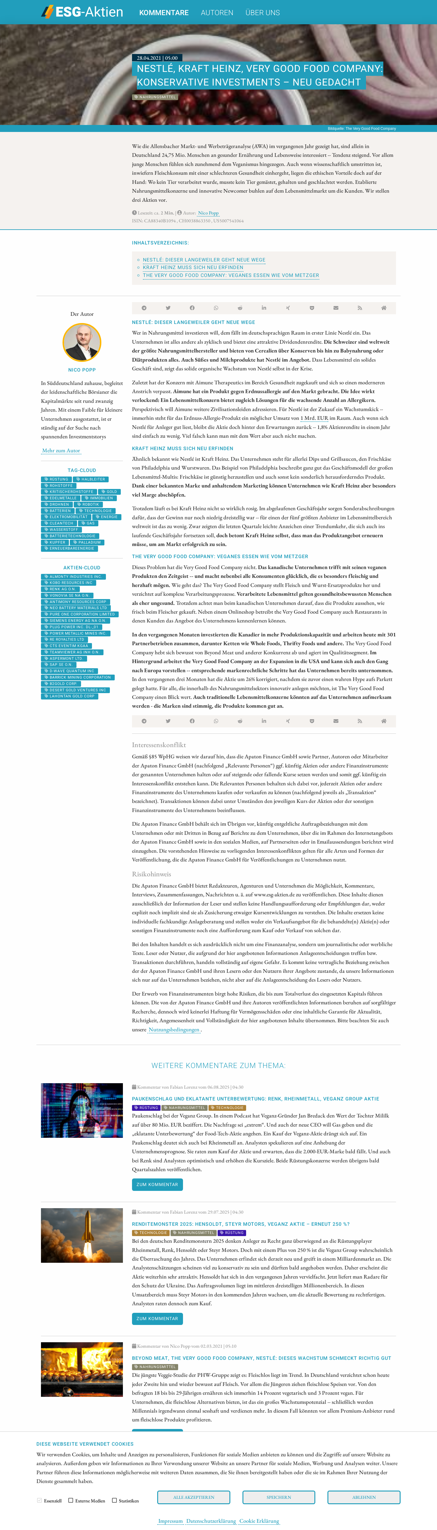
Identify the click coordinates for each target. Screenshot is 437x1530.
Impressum (170, 1520)
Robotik (88, 504)
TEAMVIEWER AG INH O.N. (72, 652)
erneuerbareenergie (69, 548)
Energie (107, 517)
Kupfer (55, 542)
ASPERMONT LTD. (64, 658)
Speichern (279, 1497)
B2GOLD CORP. (61, 683)
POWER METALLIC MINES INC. (76, 633)
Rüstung (56, 479)
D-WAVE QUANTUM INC (69, 671)
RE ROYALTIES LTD (64, 639)
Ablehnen (364, 1497)
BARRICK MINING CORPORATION (78, 677)
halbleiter (90, 479)
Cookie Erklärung (259, 1520)
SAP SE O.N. (59, 664)
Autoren (217, 13)
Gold (109, 491)
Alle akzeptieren (193, 1497)
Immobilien (99, 498)
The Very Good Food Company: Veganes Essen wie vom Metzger (231, 275)
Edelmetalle (61, 498)
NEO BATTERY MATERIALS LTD (76, 608)
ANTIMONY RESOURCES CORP (76, 602)
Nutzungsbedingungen (174, 1029)
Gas (88, 523)
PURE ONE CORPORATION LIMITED (80, 614)
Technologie (95, 511)
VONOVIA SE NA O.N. (67, 595)
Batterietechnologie (70, 536)
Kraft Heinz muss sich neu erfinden (193, 267)
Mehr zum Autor (61, 450)
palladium (87, 542)
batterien (58, 511)
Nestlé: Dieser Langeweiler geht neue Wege (204, 260)
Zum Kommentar (157, 1184)
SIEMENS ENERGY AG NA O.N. (76, 620)
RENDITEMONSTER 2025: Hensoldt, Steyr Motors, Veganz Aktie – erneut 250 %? (241, 1224)
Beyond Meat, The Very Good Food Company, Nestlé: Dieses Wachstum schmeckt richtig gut (261, 1358)
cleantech (59, 523)
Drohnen (57, 504)
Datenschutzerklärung (211, 1520)
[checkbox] (39, 1500)
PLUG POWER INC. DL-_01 (72, 627)
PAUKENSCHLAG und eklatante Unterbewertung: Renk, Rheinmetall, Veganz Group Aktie (255, 1099)
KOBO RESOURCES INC (69, 582)
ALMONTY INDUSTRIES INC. (73, 576)
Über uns (263, 13)
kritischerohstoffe (69, 491)
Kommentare (164, 13)
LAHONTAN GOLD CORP (70, 696)
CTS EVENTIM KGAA (66, 646)
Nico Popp (208, 213)
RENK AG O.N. (60, 589)
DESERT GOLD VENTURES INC (75, 690)
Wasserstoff (61, 529)
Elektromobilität (66, 517)
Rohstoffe (59, 485)
